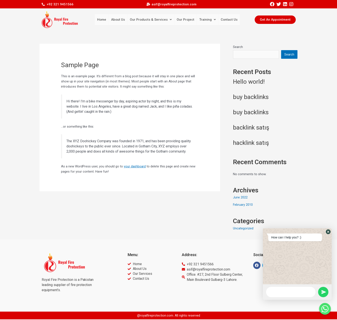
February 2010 (243, 205)
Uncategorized (243, 229)
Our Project (184, 19)
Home (106, 19)
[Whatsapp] (325, 309)
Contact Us (225, 19)
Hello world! (249, 82)
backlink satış (251, 128)
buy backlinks (251, 97)
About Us (121, 19)
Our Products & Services (152, 19)
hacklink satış (251, 143)
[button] (275, 19)
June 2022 (240, 198)
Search (238, 47)
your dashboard (135, 166)
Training (205, 19)
